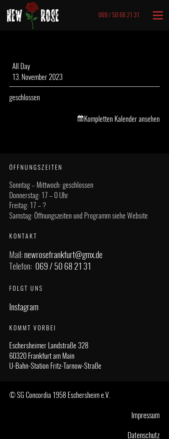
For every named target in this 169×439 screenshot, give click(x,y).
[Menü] (158, 15)
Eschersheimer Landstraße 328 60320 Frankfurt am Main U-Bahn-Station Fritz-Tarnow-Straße (55, 356)
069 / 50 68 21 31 (63, 267)
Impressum (145, 416)
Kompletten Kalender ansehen (122, 119)
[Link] (33, 15)
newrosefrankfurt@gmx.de (63, 255)
